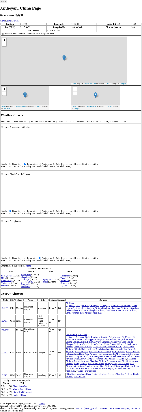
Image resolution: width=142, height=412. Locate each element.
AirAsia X (79, 339)
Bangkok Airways (125, 339)
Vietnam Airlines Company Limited (106, 368)
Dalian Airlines (87, 349)
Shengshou (65, 276)
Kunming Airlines (126, 354)
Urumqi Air (75, 368)
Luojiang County (20, 395)
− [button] (4, 44)
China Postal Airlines (83, 347)
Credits (42, 403)
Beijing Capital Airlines (76, 342)
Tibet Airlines (86, 313)
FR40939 (5, 330)
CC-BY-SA (108, 83)
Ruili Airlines (109, 359)
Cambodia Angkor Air (111, 342)
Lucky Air (83, 310)
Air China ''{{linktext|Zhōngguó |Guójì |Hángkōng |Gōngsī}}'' (88, 304)
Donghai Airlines (102, 349)
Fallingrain (123, 83)
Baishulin (64, 280)
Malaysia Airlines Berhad (105, 356)
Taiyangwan (47, 279)
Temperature (32, 164)
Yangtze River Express (86, 371)
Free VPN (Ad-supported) (86, 408)
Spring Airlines (72, 313)
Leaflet (74, 83)
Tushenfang (26, 286)
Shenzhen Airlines (113, 310)
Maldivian (121, 356)
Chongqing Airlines (119, 308)
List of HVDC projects (22, 392)
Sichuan (15, 21)
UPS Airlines (118, 366)
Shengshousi (6, 276)
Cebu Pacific (127, 342)
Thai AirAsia (123, 363)
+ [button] (4, 40)
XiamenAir (97, 313)
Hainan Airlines (132, 351)
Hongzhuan (26, 274)
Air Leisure (116, 337)
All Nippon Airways (93, 339)
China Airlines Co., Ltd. (92, 344)
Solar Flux (60, 164)
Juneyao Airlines (105, 354)
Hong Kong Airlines (88, 354)
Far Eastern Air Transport (100, 351)
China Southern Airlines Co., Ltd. (95, 308)
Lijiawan (64, 285)
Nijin (3, 278)
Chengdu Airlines (73, 344)
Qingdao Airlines (95, 359)
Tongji (63, 278)
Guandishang (6, 280)
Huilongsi (25, 279)
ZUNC (4, 375)
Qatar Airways (80, 359)
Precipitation (46, 164)
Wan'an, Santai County (22, 389)
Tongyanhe (26, 284)
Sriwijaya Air (111, 363)
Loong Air (78, 356)
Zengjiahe (64, 283)
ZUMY (4, 308)
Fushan (45, 282)
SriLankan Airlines (96, 363)
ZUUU (4, 353)
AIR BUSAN (71, 334)
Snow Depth (74, 164)
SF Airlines (121, 359)
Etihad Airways (81, 351)
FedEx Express (118, 351)
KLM (115, 354)
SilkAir (125, 361)
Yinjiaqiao (5, 283)
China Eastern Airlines (121, 305)
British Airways (94, 342)
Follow (3, 1)
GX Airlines (134, 308)
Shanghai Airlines (96, 310)
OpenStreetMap (90, 83)
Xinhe (28, 266)
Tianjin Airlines (92, 366)
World (2, 21)
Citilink (77, 349)
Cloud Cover (17, 164)
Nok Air (130, 356)
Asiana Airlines (109, 339)
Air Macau (127, 337)
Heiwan (4, 285)
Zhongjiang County (21, 386)
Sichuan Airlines (129, 310)
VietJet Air (85, 368)
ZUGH (4, 321)
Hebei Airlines (72, 310)
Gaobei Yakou (27, 282)
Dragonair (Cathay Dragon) (123, 349)
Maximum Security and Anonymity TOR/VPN (120, 408)
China (8, 21)
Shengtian (25, 277)
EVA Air (69, 351)
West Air (127, 368)
